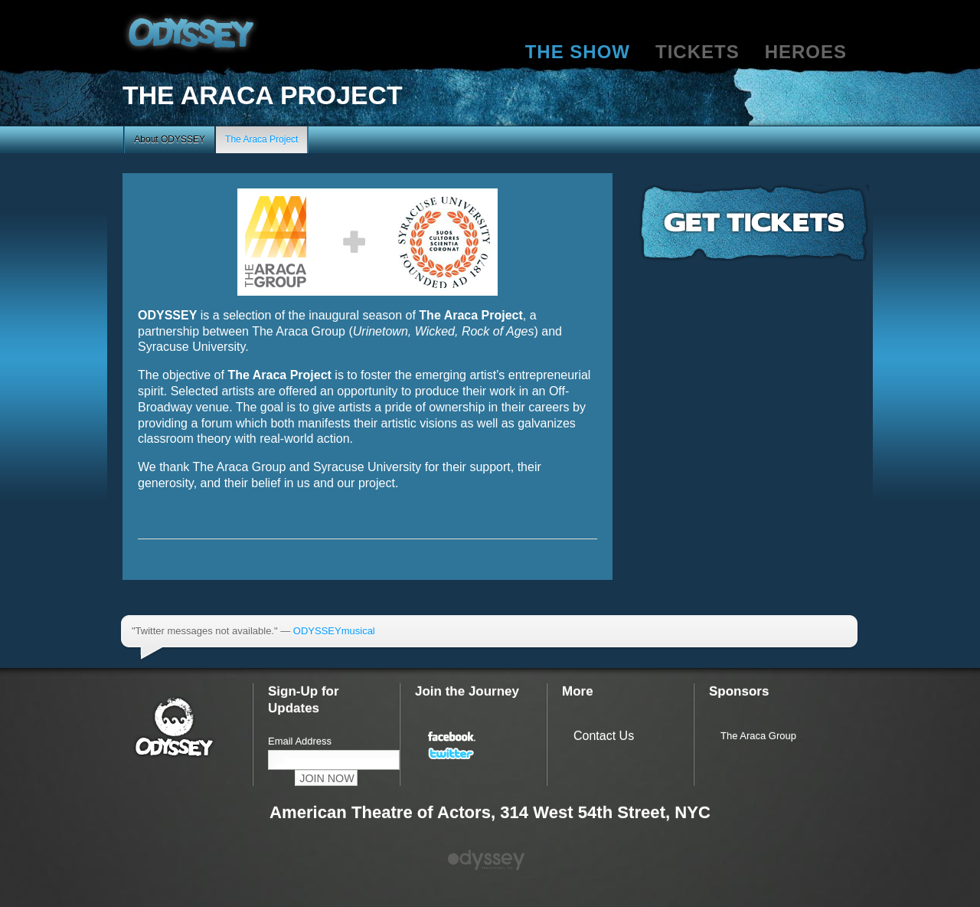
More (577, 691)
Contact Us (603, 735)
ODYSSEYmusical (334, 631)
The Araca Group (758, 736)
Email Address (300, 741)
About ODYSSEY (169, 139)
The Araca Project (261, 139)
